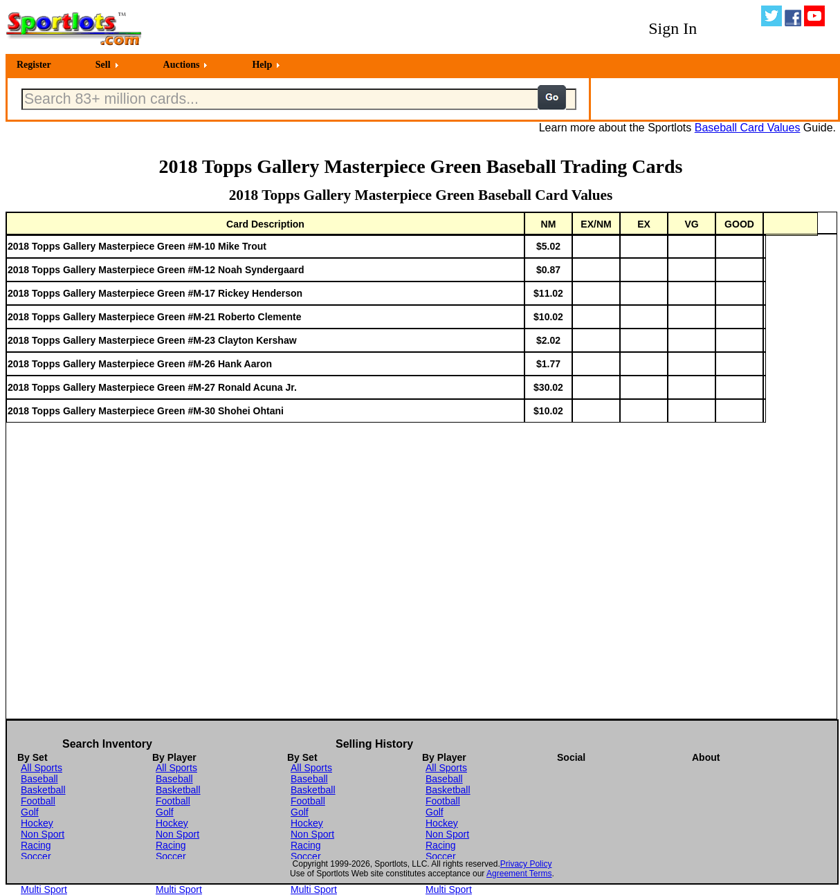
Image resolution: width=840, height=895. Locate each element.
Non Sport (42, 834)
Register (34, 64)
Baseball (39, 778)
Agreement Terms (518, 873)
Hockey (37, 823)
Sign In (672, 28)
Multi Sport (44, 889)
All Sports (41, 767)
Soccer (36, 856)
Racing (36, 845)
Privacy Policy (526, 864)
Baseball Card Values (748, 127)
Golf (30, 812)
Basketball (43, 789)
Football (38, 800)
